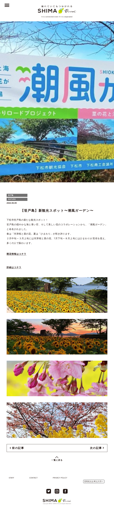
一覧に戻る (57, 460)
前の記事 (18, 448)
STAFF (11, 478)
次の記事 (96, 448)
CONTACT (33, 478)
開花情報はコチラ (16, 254)
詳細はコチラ (14, 267)
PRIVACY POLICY (60, 478)
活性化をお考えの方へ (94, 481)
